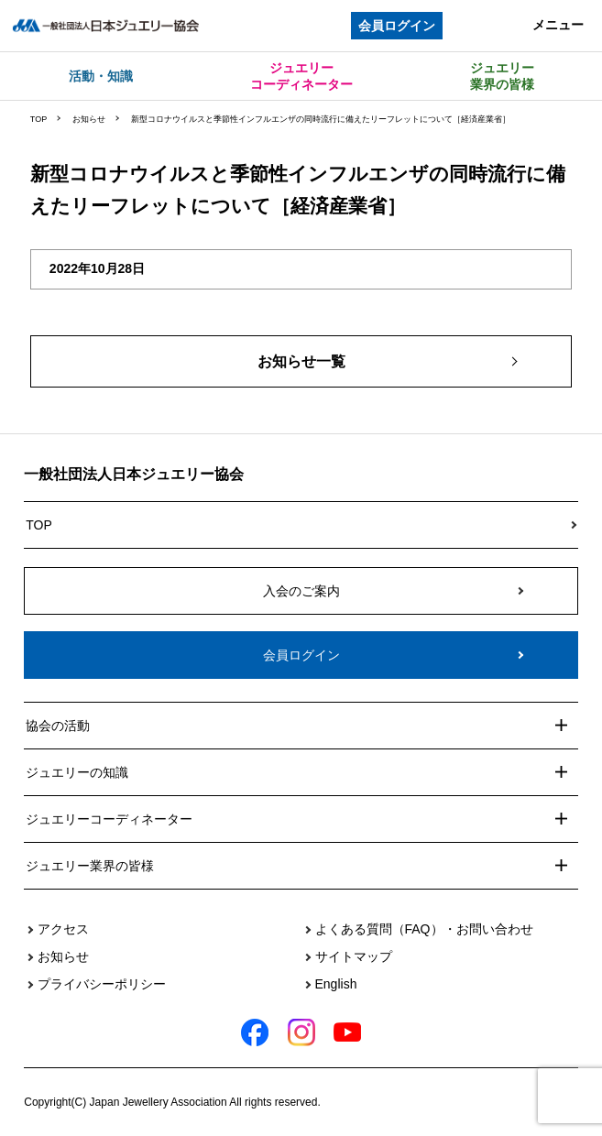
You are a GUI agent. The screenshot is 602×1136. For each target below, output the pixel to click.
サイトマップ (353, 956)
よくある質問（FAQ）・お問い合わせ (424, 929)
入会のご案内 (301, 591)
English (336, 984)
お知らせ (88, 119)
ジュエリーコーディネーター (301, 76)
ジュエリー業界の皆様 (502, 76)
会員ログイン (396, 25)
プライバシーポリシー (102, 984)
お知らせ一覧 (301, 361)
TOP (38, 119)
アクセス (63, 929)
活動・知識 (101, 76)
